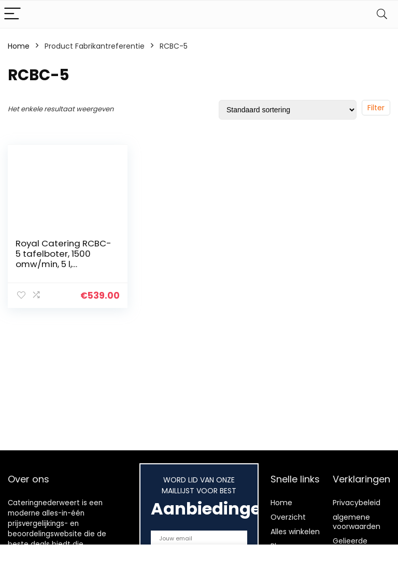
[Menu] (12, 14)
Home (19, 46)
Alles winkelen (295, 531)
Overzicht (288, 517)
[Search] (381, 14)
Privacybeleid (356, 502)
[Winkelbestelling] (288, 110)
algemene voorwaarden (356, 522)
